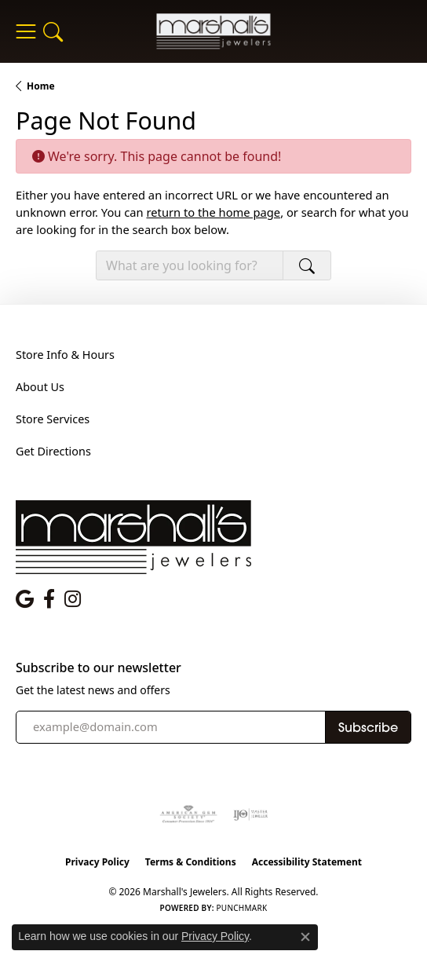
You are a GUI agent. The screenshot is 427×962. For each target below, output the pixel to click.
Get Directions (53, 451)
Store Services (52, 419)
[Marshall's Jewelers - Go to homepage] (133, 535)
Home (41, 86)
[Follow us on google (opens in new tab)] (25, 599)
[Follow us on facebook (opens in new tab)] (49, 599)
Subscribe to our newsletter (98, 667)
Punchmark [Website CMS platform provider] (242, 907)
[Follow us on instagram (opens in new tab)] (72, 599)
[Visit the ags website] (188, 814)
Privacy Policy (97, 862)
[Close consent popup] (305, 937)
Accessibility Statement (307, 862)
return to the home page (213, 212)
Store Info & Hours (65, 354)
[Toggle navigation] (25, 31)
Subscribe (368, 727)
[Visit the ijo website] (250, 814)
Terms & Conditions (190, 862)
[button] (53, 31)
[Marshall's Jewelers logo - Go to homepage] (214, 31)
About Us (40, 386)
